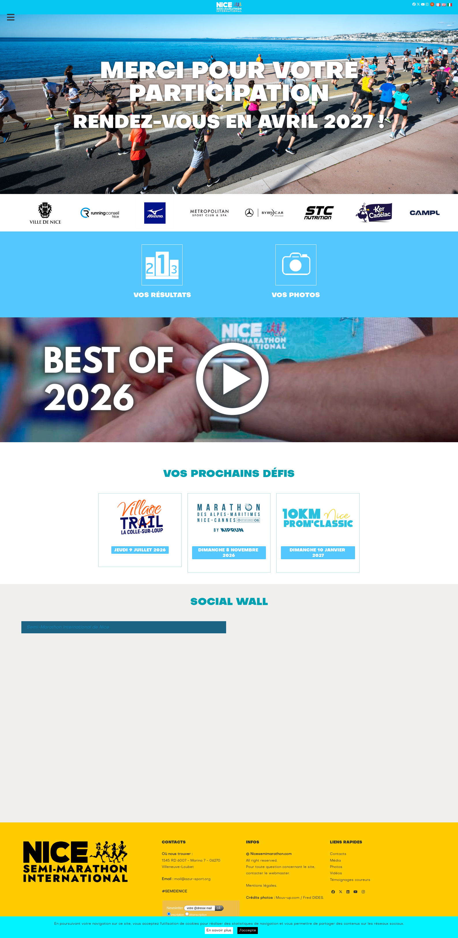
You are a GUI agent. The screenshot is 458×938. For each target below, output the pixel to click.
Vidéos (336, 873)
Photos (336, 867)
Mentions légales (261, 886)
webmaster (279, 873)
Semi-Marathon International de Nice (68, 627)
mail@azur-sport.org (192, 879)
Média (335, 860)
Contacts (338, 854)
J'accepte (247, 930)
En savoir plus (219, 930)
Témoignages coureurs (350, 880)
